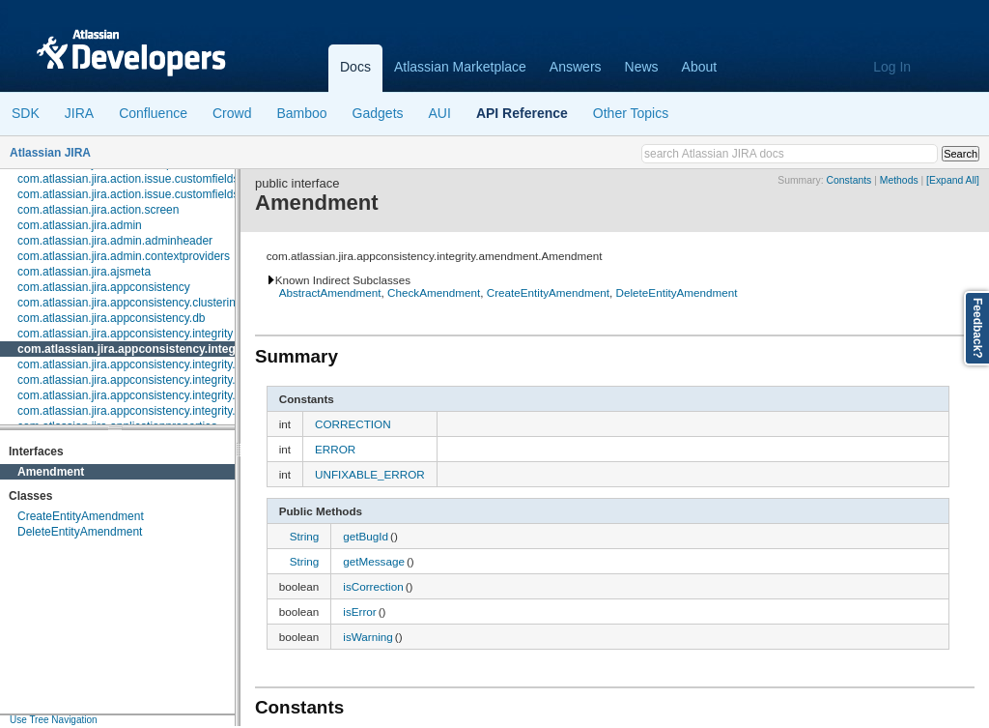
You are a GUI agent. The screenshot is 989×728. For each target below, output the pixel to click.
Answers (576, 66)
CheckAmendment (433, 292)
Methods (899, 180)
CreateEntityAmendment (80, 516)
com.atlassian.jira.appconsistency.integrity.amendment (169, 349)
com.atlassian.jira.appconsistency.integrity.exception (151, 380)
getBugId (365, 536)
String (305, 536)
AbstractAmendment (330, 292)
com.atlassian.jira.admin (79, 225)
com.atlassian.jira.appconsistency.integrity (125, 333)
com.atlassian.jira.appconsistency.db (111, 318)
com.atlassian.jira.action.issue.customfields (128, 179)
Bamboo (301, 113)
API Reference (522, 113)
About (700, 66)
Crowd (231, 113)
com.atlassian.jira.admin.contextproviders (123, 256)
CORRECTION (353, 424)
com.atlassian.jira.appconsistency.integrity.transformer (156, 411)
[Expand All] (952, 180)
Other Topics (630, 113)
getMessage (374, 561)
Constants (848, 180)
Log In (892, 66)
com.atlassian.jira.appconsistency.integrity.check (141, 364)
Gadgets (378, 113)
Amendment (50, 472)
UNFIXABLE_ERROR (370, 474)
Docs (355, 66)
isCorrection (373, 586)
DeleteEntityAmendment (79, 532)
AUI (440, 113)
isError (359, 611)
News (642, 66)
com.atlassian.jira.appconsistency (103, 287)
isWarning (368, 636)
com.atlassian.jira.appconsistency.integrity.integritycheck (161, 395)
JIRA (79, 113)
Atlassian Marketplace (460, 66)
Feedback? (977, 328)
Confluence (153, 113)
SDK (26, 113)
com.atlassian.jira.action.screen (98, 210)
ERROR (335, 449)
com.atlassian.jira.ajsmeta (84, 271)
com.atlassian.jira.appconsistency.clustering (129, 302)
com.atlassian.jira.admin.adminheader (114, 241)
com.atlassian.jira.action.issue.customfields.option (145, 194)
